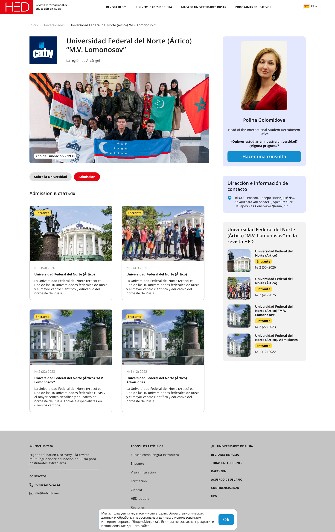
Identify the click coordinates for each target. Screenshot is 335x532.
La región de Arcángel (83, 61)
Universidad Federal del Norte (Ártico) (274, 253)
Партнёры (219, 471)
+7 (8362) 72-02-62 (47, 485)
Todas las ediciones (226, 463)
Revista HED (115, 7)
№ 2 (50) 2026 (265, 267)
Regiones (138, 507)
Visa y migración (143, 472)
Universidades (54, 25)
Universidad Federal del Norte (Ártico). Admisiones (276, 337)
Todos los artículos (147, 446)
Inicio (33, 25)
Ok (226, 519)
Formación (139, 481)
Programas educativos (253, 7)
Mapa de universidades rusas (203, 7)
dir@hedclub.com (47, 493)
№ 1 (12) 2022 (265, 351)
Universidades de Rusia (154, 7)
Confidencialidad (225, 488)
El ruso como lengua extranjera (155, 455)
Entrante (263, 261)
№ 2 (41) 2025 (265, 295)
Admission (87, 176)
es (309, 6)
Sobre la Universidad (50, 176)
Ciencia (136, 490)
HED (214, 496)
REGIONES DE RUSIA (225, 455)
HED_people (140, 499)
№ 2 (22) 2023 (265, 327)
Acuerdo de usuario (226, 480)
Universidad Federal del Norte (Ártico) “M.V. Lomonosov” (274, 310)
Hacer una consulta (264, 156)
